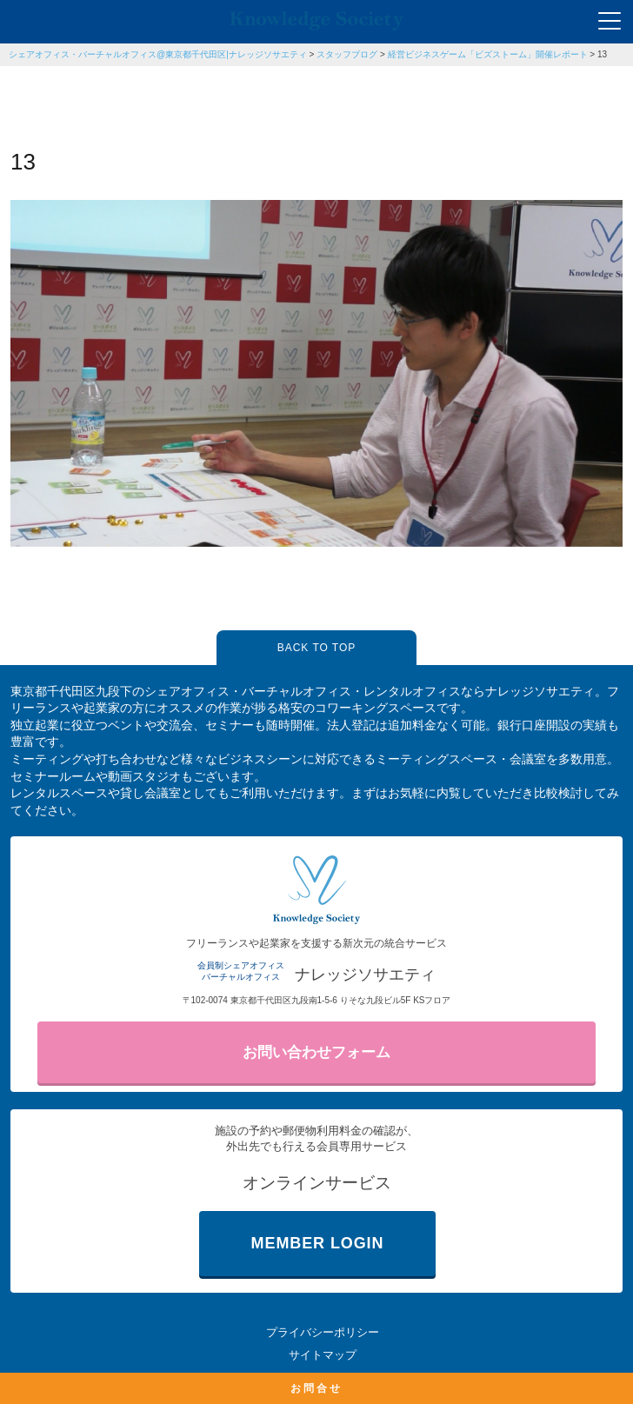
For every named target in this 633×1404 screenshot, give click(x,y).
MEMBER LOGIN (317, 1243)
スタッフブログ (346, 54)
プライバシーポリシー (322, 1332)
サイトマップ (322, 1354)
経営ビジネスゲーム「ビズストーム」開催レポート (488, 54)
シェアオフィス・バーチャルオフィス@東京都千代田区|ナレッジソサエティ (158, 54)
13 (602, 54)
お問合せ (316, 1388)
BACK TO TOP (316, 648)
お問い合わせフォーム (316, 1052)
